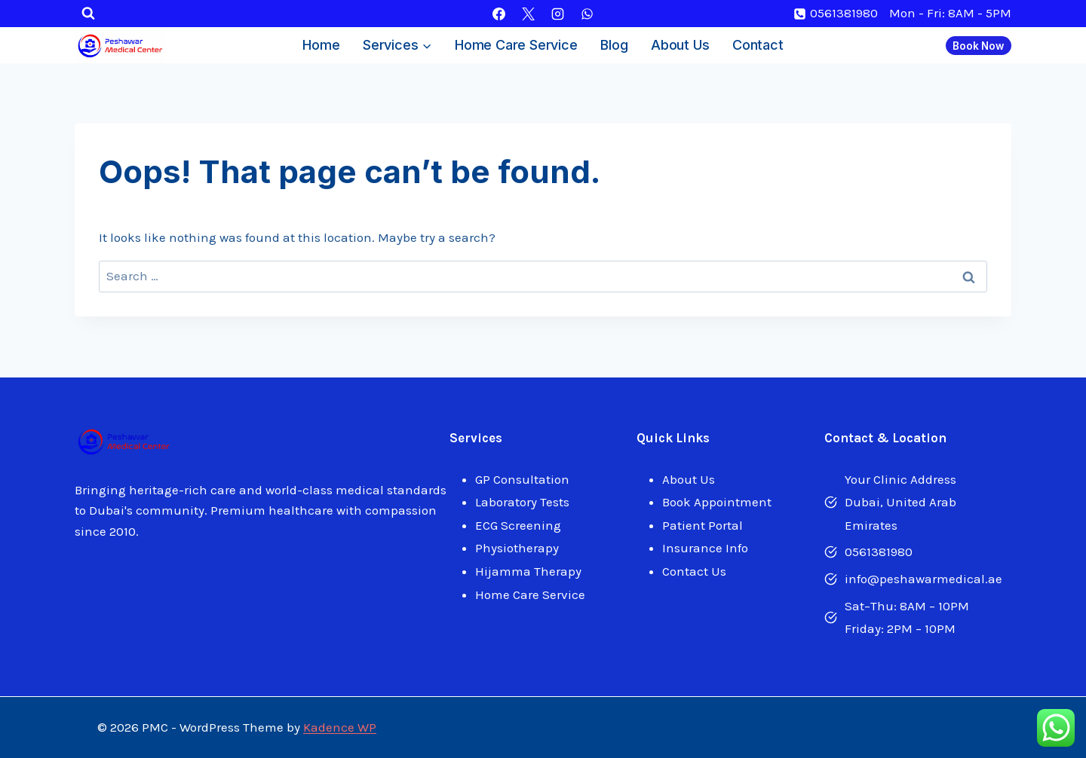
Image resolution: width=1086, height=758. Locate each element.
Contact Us (694, 571)
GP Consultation (522, 479)
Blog (613, 45)
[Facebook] (498, 13)
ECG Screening (518, 525)
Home (320, 45)
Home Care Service (516, 45)
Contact (758, 45)
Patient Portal (702, 525)
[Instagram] (558, 13)
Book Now (978, 46)
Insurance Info (705, 547)
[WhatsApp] (587, 13)
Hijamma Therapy (528, 571)
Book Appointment (717, 501)
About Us (680, 45)
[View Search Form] (88, 13)
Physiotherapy (517, 547)
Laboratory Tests (522, 501)
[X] (528, 13)
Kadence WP (339, 727)
